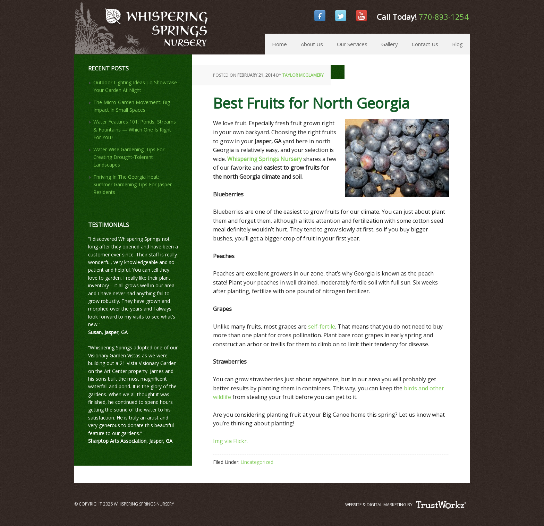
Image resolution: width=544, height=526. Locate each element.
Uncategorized (257, 462)
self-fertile (321, 326)
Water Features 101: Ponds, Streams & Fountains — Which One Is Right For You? (134, 129)
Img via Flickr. (231, 441)
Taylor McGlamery (303, 75)
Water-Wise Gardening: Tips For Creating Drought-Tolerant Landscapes (128, 157)
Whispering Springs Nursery (77, 17)
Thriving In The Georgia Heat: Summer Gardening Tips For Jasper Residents (132, 184)
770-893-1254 (444, 16)
